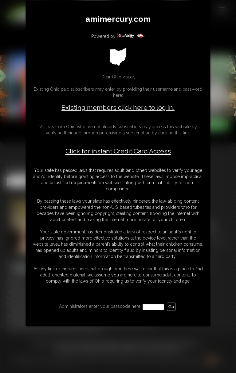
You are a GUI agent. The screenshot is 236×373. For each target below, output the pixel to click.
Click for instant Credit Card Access (118, 151)
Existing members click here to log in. (118, 107)
